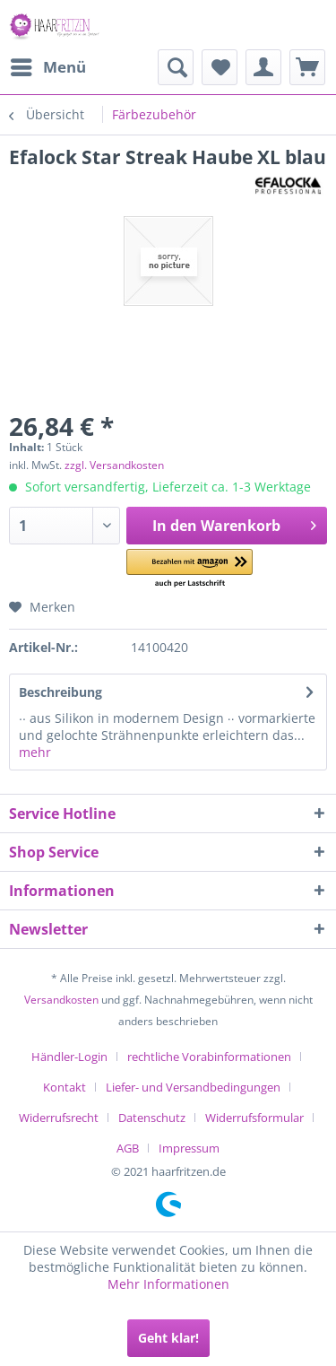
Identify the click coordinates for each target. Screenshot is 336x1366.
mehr (35, 752)
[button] (189, 569)
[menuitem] (47, 67)
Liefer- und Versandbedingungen (193, 1087)
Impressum (189, 1148)
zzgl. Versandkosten (114, 465)
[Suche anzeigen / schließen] (176, 67)
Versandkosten (61, 999)
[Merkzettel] (219, 67)
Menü (48, 65)
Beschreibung (60, 691)
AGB (127, 1148)
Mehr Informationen (168, 1283)
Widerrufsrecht (59, 1117)
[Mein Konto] (263, 67)
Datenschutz (151, 1117)
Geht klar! (168, 1337)
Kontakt (64, 1087)
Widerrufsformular (254, 1117)
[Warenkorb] (307, 67)
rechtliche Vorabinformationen (209, 1056)
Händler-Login (69, 1056)
